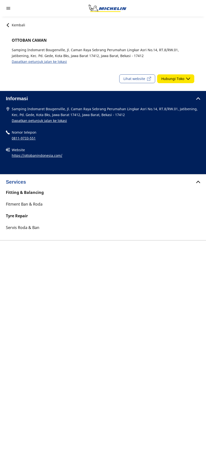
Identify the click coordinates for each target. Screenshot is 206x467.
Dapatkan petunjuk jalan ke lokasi (39, 61)
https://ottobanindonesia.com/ (37, 155)
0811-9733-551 (24, 138)
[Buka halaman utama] (107, 8)
